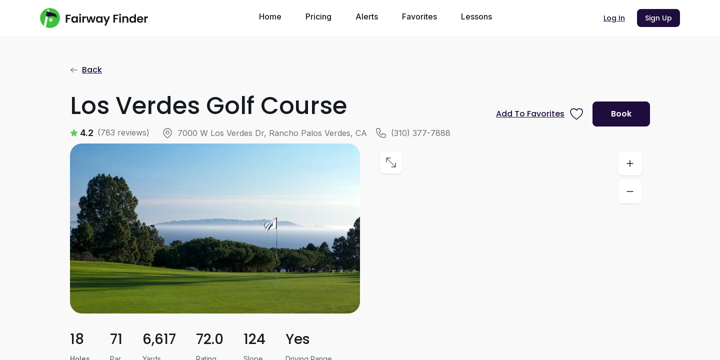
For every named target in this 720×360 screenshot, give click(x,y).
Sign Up (658, 18)
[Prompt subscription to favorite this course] (540, 114)
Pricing (319, 17)
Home (270, 17)
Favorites (419, 17)
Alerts (367, 17)
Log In (614, 18)
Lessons (476, 17)
